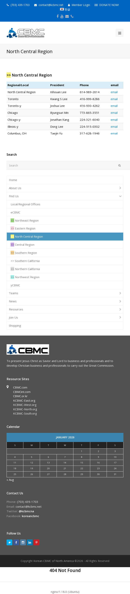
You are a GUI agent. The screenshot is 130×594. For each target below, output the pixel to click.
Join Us (13, 317)
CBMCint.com (22, 392)
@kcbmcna (26, 511)
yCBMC (15, 285)
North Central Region (27, 236)
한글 (65, 9)
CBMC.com (20, 387)
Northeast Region (25, 220)
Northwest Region (25, 277)
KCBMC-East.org (24, 400)
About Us (15, 188)
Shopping (15, 325)
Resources (16, 309)
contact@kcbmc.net (51, 5)
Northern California (25, 269)
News (13, 301)
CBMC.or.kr (20, 396)
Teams (13, 293)
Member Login (81, 5)
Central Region (22, 244)
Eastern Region (23, 228)
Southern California (25, 261)
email (114, 92)
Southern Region (24, 253)
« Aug (10, 480)
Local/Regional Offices (25, 204)
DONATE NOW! (109, 5)
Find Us (14, 196)
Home (13, 180)
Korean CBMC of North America (53, 561)
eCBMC (15, 212)
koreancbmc (30, 516)
